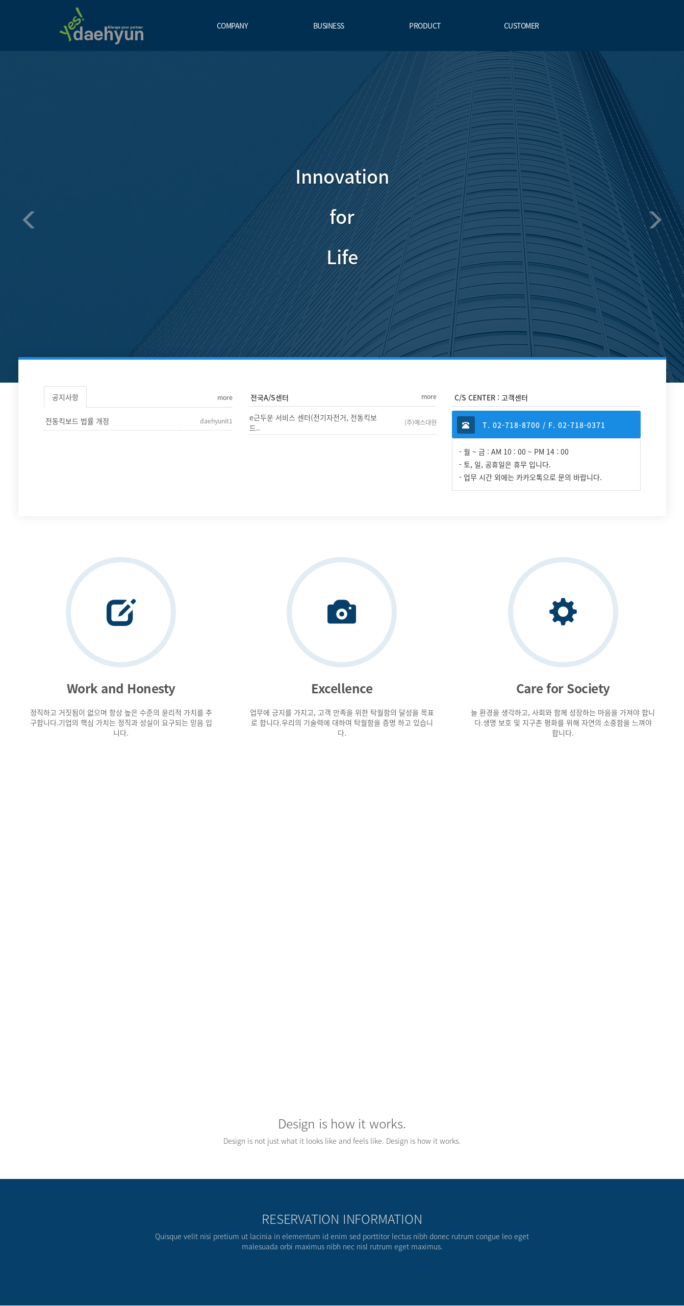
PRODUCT (425, 25)
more (225, 397)
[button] (24, 217)
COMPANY (232, 25)
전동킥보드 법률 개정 (77, 421)
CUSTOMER (521, 25)
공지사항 (65, 397)
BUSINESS (328, 25)
